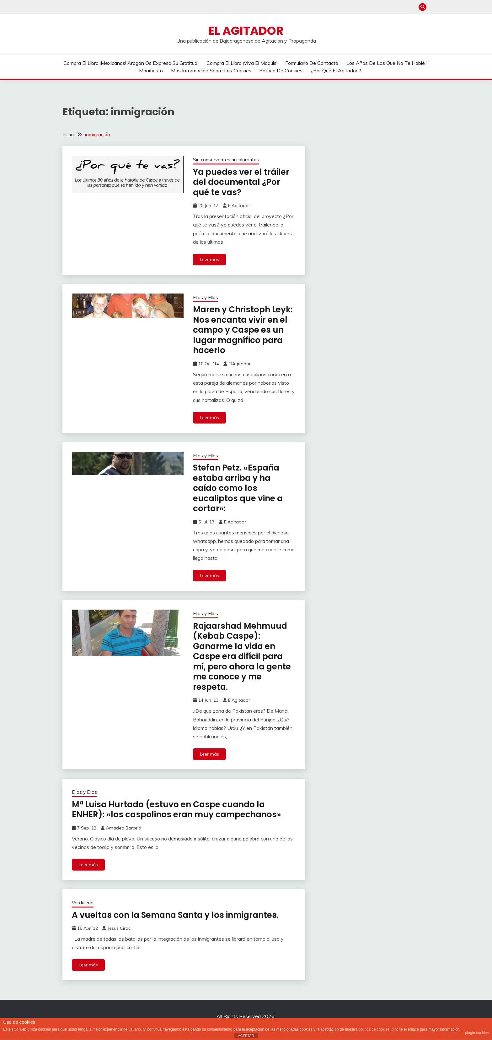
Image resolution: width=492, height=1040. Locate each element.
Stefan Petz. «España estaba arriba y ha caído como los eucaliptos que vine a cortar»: (238, 488)
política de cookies (374, 1029)
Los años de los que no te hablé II (387, 63)
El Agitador (246, 31)
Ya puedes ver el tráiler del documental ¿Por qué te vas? (241, 182)
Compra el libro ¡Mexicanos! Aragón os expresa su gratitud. (130, 63)
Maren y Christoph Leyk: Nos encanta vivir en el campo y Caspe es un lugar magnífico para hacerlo (242, 330)
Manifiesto (151, 70)
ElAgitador (239, 205)
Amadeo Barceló (123, 828)
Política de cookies (280, 70)
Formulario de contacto (311, 63)
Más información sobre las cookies (211, 70)
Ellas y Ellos (205, 297)
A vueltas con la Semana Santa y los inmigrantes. (175, 915)
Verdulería (83, 903)
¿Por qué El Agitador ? (336, 70)
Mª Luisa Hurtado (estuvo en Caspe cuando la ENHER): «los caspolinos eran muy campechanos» (176, 809)
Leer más (209, 259)
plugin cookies (477, 1033)
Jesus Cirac (119, 928)
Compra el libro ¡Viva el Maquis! (241, 63)
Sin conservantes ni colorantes (226, 160)
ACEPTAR (246, 1035)
